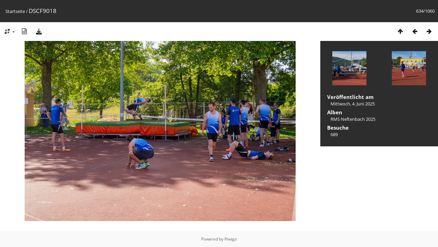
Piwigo (230, 239)
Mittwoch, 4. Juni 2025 (353, 104)
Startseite (15, 11)
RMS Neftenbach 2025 (353, 119)
